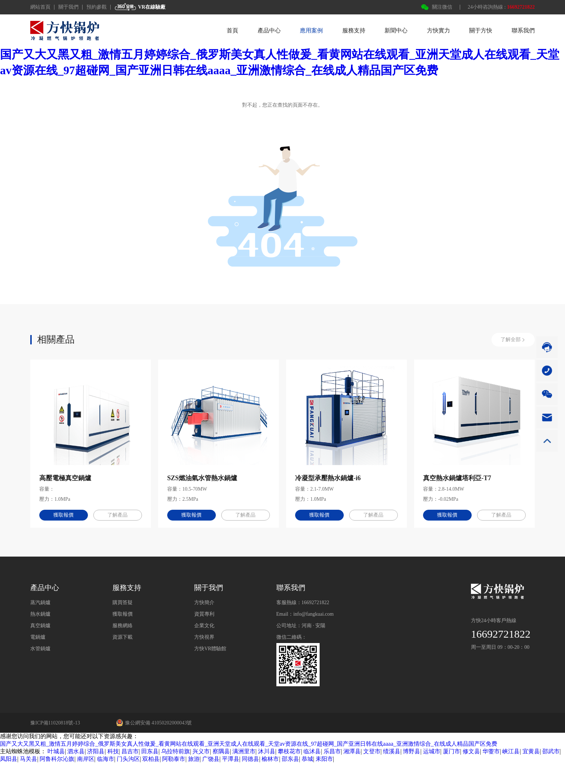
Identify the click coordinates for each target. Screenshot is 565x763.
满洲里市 (243, 751)
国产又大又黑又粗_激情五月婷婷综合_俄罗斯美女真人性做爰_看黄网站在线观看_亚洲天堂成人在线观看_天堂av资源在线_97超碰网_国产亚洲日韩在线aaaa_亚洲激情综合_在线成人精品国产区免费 (248, 744)
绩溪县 (391, 751)
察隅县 (221, 751)
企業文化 (204, 625)
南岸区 (85, 759)
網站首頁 (40, 7)
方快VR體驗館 (210, 648)
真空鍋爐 (40, 625)
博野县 (411, 751)
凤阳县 (8, 759)
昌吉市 (130, 751)
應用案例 (311, 30)
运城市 (431, 751)
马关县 (28, 759)
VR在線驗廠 (140, 7)
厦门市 (451, 751)
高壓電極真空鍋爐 (65, 478)
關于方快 (480, 30)
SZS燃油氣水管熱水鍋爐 (202, 478)
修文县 (471, 751)
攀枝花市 (289, 751)
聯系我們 (523, 30)
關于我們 (68, 7)
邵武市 (551, 751)
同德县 (250, 759)
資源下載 (122, 637)
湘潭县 (352, 751)
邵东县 (290, 759)
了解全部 (511, 339)
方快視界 (204, 637)
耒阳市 (324, 759)
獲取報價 (63, 515)
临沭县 (312, 751)
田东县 (150, 751)
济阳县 (95, 751)
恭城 (307, 759)
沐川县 (266, 751)
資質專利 (204, 614)
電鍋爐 (37, 637)
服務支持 (353, 30)
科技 (113, 751)
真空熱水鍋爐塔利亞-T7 (457, 478)
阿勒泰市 (173, 759)
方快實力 (438, 30)
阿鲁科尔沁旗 (57, 759)
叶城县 (56, 751)
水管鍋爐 (40, 648)
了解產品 (118, 515)
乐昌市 (332, 751)
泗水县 (76, 751)
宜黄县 (531, 751)
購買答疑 (122, 602)
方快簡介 (204, 602)
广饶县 (210, 759)
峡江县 (511, 751)
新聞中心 (396, 30)
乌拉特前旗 (175, 751)
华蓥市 (491, 751)
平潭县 (230, 759)
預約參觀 (96, 7)
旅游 (194, 759)
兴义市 (201, 751)
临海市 (105, 759)
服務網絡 (122, 625)
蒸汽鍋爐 (40, 602)
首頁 (232, 30)
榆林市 (270, 759)
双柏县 (151, 759)
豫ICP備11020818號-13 (55, 723)
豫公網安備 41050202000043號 (154, 722)
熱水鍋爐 (40, 614)
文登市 (372, 751)
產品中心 (269, 30)
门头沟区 (128, 759)
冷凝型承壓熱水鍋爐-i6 (328, 478)
